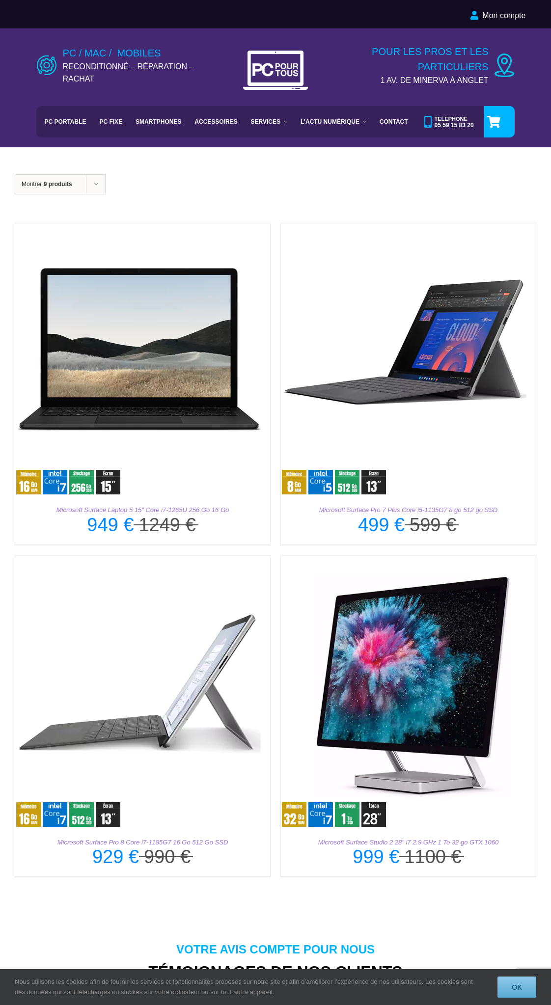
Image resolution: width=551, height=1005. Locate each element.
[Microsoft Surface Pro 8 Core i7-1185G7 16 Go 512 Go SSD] (138, 561)
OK (517, 987)
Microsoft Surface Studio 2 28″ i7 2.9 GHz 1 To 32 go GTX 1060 (408, 842)
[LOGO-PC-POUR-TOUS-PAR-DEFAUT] (275, 54)
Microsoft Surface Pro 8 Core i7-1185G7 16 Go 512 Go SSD (142, 842)
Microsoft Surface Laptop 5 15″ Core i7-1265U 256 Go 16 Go (142, 510)
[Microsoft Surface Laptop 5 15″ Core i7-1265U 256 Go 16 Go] (138, 229)
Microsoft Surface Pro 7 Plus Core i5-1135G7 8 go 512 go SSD (408, 510)
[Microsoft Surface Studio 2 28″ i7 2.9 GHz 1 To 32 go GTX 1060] (403, 561)
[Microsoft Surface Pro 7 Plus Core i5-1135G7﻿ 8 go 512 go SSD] (403, 229)
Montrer (47, 184)
